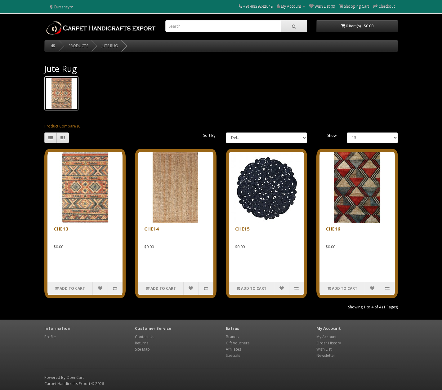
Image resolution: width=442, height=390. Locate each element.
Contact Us (144, 336)
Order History (328, 343)
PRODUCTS (78, 45)
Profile (50, 336)
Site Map (142, 349)
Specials (233, 355)
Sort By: (210, 135)
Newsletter (325, 355)
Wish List (324, 349)
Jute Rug (109, 45)
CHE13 (61, 229)
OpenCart (75, 377)
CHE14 (151, 229)
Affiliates (233, 349)
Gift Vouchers (237, 343)
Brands (232, 336)
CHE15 (242, 229)
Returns (141, 343)
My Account (326, 336)
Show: (332, 135)
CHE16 (333, 229)
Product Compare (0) (62, 126)
